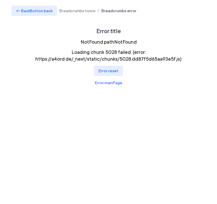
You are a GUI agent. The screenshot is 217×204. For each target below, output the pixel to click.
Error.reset (108, 71)
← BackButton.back (34, 10)
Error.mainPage (108, 82)
